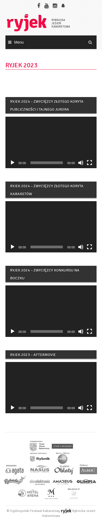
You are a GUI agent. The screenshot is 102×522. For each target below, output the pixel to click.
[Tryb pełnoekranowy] (89, 162)
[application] (51, 142)
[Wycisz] (81, 162)
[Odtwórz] (12, 162)
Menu (19, 42)
